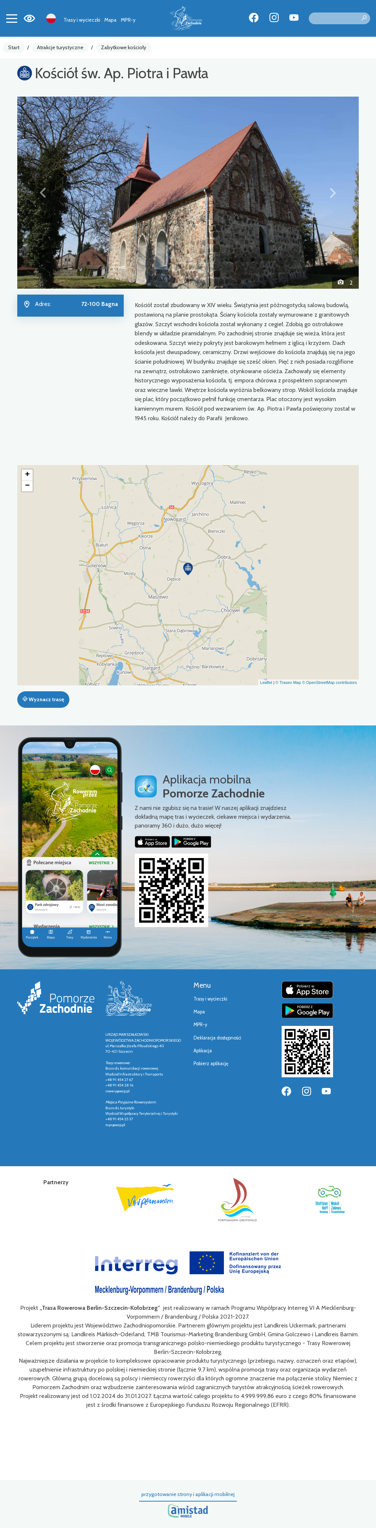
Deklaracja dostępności (217, 1038)
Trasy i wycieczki (82, 20)
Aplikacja (203, 1050)
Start (13, 47)
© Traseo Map (288, 682)
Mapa (110, 20)
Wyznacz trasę (43, 699)
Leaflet (266, 682)
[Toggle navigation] (12, 18)
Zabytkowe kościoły (123, 47)
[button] (43, 193)
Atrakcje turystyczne (60, 47)
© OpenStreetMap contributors (329, 682)
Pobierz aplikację (211, 1063)
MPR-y (128, 20)
